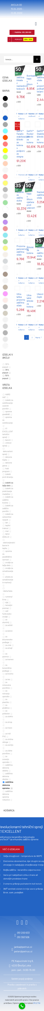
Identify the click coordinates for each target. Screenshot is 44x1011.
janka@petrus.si (23, 946)
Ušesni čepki (40, 295)
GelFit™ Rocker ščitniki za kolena (30, 136)
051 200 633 (23, 932)
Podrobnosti (17, 113)
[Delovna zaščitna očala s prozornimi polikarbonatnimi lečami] (37, 69)
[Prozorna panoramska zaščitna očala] (17, 240)
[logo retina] (7, 21)
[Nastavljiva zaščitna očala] (37, 185)
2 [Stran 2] (32, 337)
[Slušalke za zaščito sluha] (37, 240)
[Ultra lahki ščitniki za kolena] (27, 288)
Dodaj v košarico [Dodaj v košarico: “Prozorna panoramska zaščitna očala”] (18, 280)
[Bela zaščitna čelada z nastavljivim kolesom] (17, 69)
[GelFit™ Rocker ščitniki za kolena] (27, 124)
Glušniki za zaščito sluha (20, 196)
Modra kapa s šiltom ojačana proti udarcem (31, 199)
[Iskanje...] (18, 59)
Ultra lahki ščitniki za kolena (30, 301)
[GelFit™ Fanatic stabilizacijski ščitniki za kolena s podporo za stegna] (17, 124)
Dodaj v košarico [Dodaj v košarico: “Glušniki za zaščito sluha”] (18, 232)
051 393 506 (23, 937)
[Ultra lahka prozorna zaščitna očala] (17, 288)
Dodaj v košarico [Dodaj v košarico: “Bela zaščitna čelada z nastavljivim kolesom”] (18, 116)
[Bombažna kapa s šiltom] (27, 69)
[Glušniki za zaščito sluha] (17, 185)
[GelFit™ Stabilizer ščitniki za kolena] (37, 124)
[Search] (36, 59)
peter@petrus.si (23, 951)
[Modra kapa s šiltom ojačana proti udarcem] (27, 185)
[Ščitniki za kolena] (27, 240)
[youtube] (26, 922)
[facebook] (17, 922)
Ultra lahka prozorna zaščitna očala (21, 300)
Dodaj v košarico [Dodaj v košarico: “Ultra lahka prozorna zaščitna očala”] (18, 327)
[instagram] (22, 922)
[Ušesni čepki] (37, 288)
